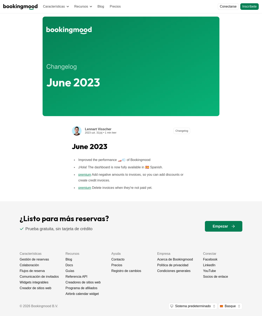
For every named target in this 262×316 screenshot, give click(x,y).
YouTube (209, 271)
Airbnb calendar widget (82, 294)
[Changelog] (181, 131)
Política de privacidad (172, 265)
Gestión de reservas (34, 259)
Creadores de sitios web (83, 282)
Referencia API (76, 276)
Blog (100, 6)
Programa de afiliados (81, 288)
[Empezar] (223, 226)
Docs (69, 265)
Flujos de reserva (32, 271)
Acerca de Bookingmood (175, 259)
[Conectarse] (228, 6)
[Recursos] (83, 6)
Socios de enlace (215, 276)
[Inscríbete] (249, 6)
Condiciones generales (174, 271)
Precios (115, 6)
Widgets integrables (34, 282)
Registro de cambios (126, 271)
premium (84, 174)
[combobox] (192, 306)
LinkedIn (209, 265)
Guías (70, 271)
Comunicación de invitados (39, 276)
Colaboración (29, 265)
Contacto (117, 259)
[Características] (56, 6)
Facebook (210, 259)
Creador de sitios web (35, 288)
